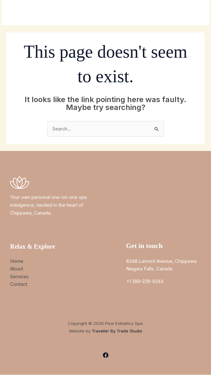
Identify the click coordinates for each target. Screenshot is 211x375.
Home (16, 261)
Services (19, 277)
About (16, 269)
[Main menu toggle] (196, 13)
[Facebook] (105, 355)
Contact (18, 284)
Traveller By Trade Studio (117, 331)
